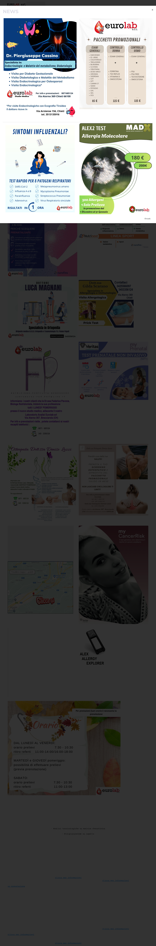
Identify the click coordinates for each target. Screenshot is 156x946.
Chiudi (148, 219)
